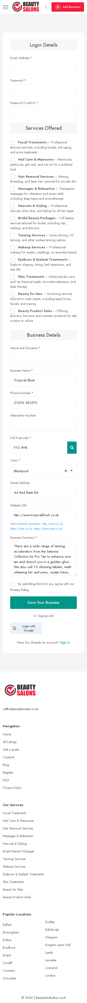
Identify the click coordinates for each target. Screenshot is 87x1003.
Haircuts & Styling (15, 843)
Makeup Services (14, 866)
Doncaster (9, 978)
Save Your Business (43, 602)
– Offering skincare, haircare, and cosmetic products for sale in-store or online (43, 316)
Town (14, 460)
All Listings (9, 742)
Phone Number (20, 393)
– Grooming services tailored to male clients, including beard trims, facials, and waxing (41, 298)
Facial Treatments (14, 813)
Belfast (7, 924)
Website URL (18, 505)
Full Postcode (19, 438)
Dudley (50, 922)
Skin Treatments (13, 882)
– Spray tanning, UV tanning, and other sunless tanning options (42, 238)
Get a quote (11, 749)
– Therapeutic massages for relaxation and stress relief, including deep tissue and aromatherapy (42, 193)
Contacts (8, 757)
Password (16, 80)
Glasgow (51, 937)
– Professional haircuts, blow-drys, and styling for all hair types (42, 208)
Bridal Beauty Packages (18, 851)
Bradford (9, 947)
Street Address (20, 483)
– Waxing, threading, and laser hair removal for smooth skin (43, 179)
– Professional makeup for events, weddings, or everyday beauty (43, 250)
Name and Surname (23, 348)
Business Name (20, 370)
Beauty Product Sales (17, 897)
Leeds (49, 952)
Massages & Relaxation (18, 836)
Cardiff (7, 963)
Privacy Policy (19, 590)
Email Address (19, 58)
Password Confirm (22, 103)
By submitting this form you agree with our (42, 587)
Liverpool (51, 967)
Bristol (7, 955)
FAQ (6, 780)
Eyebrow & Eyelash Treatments (23, 874)
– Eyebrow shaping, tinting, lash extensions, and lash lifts (40, 264)
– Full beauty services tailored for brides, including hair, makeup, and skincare (42, 223)
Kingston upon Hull (58, 945)
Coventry (9, 970)
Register (8, 772)
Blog (6, 765)
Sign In (65, 642)
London (50, 975)
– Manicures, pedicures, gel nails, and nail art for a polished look (41, 164)
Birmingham (11, 932)
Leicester (51, 960)
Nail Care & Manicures (18, 820)
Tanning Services (14, 859)
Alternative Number (23, 415)
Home (7, 734)
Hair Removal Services (18, 828)
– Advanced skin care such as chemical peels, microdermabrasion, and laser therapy (43, 281)
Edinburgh (52, 929)
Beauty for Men (13, 889)
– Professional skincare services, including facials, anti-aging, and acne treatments (41, 147)
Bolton (7, 940)
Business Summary (22, 537)
